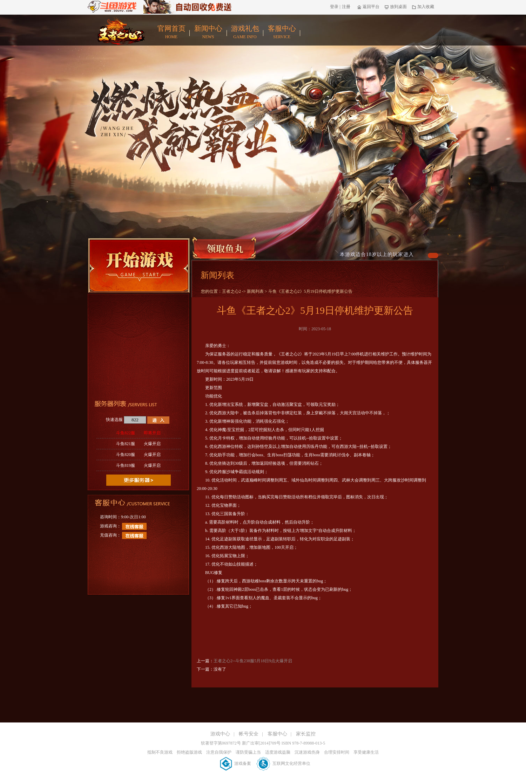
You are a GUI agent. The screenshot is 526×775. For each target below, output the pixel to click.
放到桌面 (396, 6)
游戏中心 (220, 733)
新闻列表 (255, 291)
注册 (346, 6)
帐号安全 (248, 733)
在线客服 (134, 526)
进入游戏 (158, 420)
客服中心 (281, 32)
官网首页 (171, 32)
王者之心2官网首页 (120, 30)
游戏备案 (236, 763)
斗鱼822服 (138, 432)
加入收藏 (423, 6)
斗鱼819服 (138, 465)
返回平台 (368, 6)
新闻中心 (208, 32)
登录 (334, 6)
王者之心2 (231, 291)
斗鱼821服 (138, 443)
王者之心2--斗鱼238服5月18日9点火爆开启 (253, 660)
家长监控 (306, 733)
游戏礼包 (245, 32)
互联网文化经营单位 (283, 763)
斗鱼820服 (138, 454)
